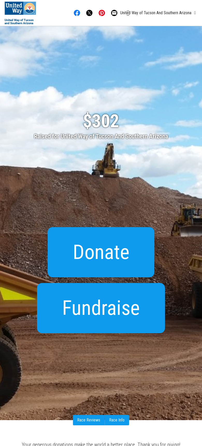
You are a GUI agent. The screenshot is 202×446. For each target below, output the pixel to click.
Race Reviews (88, 420)
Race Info (117, 420)
